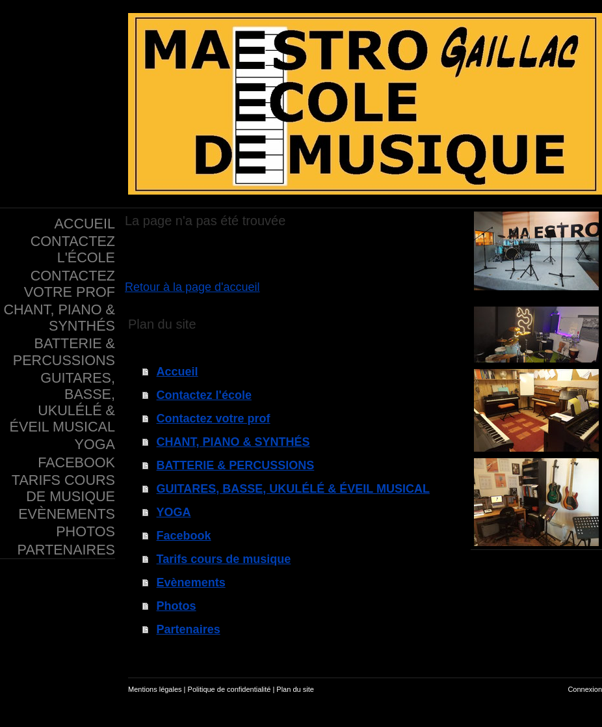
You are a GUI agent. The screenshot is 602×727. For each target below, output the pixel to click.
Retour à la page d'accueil (192, 287)
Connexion (585, 689)
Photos (176, 605)
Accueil (177, 371)
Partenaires (188, 629)
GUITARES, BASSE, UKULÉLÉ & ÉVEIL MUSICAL (293, 488)
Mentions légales (155, 689)
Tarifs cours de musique (224, 559)
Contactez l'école (204, 395)
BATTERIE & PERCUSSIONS (236, 465)
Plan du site (294, 689)
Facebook (184, 535)
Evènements (191, 582)
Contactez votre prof (213, 418)
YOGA (174, 512)
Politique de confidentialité (229, 689)
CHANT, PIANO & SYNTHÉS (233, 441)
